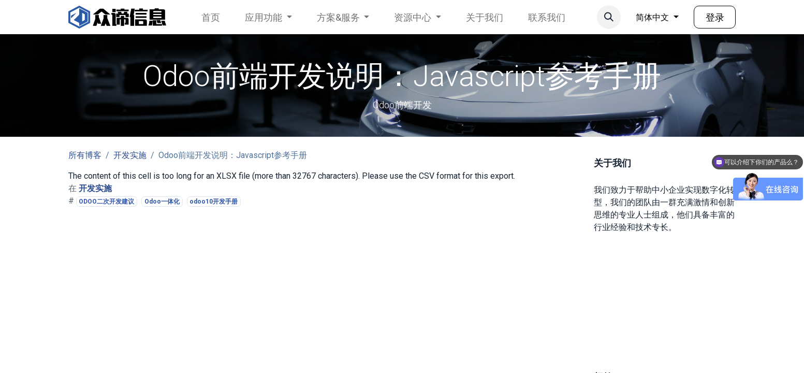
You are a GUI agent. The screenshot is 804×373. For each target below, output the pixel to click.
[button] (609, 17)
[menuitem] (210, 17)
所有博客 (84, 155)
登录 (715, 17)
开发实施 (130, 155)
